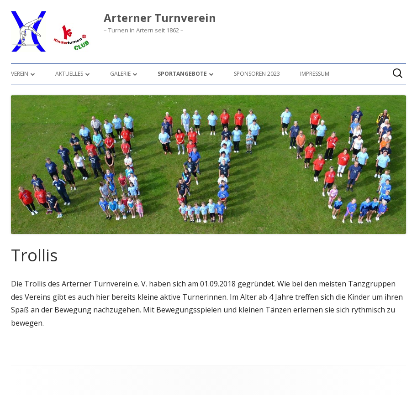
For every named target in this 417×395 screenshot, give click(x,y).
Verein (19, 74)
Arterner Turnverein (160, 18)
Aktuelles (69, 74)
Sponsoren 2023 (257, 74)
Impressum (314, 74)
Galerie (120, 74)
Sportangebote (182, 74)
